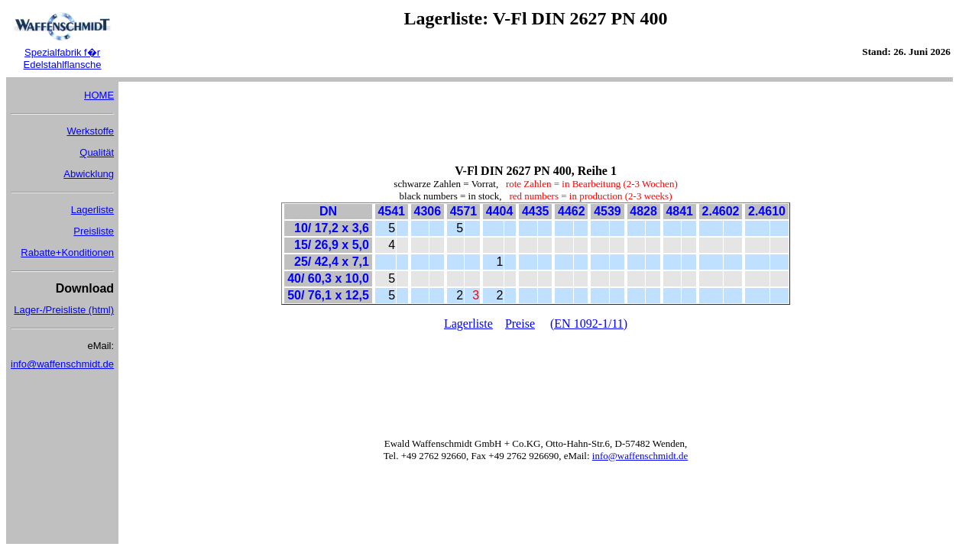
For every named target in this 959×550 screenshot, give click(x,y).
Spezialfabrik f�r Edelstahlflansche (63, 58)
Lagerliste (92, 209)
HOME (99, 95)
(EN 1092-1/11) (588, 323)
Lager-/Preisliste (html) (64, 309)
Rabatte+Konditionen (67, 252)
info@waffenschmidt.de (62, 364)
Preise (520, 323)
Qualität (96, 152)
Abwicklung (88, 174)
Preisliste (93, 231)
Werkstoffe (90, 131)
